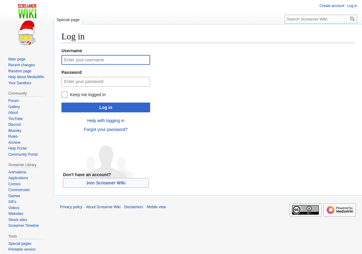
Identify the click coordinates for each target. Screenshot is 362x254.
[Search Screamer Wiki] (321, 19)
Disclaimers (133, 207)
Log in (105, 107)
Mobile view (156, 207)
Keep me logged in (88, 94)
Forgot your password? (105, 129)
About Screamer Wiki (103, 207)
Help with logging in (105, 120)
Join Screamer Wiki (105, 182)
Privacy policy (71, 207)
